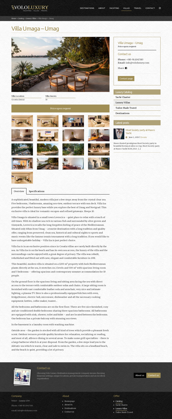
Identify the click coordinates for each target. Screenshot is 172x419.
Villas (126, 8)
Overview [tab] (19, 191)
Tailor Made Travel (126, 108)
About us (139, 375)
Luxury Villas (31, 18)
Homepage (69, 401)
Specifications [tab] (36, 191)
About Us (68, 405)
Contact (150, 8)
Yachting (114, 8)
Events (144, 137)
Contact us (153, 375)
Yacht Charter (123, 97)
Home (13, 18)
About (101, 8)
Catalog (21, 18)
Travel (137, 8)
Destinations (87, 8)
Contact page (126, 78)
